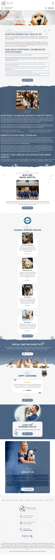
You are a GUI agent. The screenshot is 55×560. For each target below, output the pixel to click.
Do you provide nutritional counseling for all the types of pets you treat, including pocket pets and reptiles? (24, 66)
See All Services (28, 340)
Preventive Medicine (27, 251)
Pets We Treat (14, 505)
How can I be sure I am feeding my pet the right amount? (21, 74)
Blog (37, 505)
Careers (47, 505)
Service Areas (28, 505)
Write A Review (29, 438)
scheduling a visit (26, 208)
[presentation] (25, 115)
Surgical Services (27, 278)
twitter (28, 542)
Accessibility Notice (33, 557)
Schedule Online (28, 83)
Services (21, 505)
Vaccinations (27, 303)
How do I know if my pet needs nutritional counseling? (20, 55)
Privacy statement (42, 557)
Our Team (7, 505)
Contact (52, 505)
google (32, 542)
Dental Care (27, 328)
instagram (25, 542)
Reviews (42, 505)
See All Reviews (28, 404)
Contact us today (15, 46)
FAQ (33, 505)
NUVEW (10, 557)
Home (2, 505)
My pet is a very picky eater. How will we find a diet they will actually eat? (25, 78)
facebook (22, 542)
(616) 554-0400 (50, 8)
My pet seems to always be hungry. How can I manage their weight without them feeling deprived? (25, 70)
